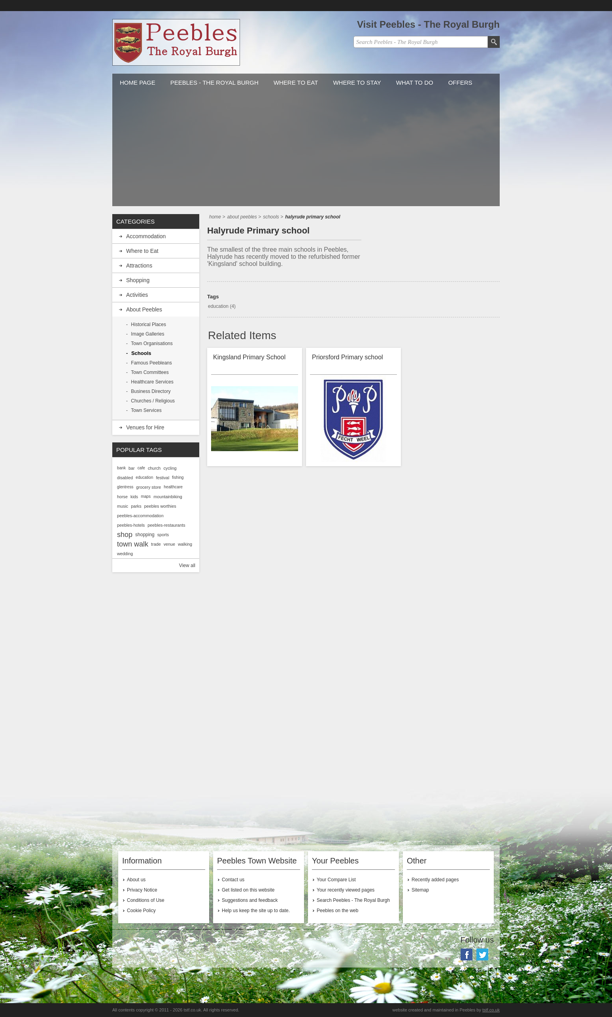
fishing (177, 477)
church (154, 468)
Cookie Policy (141, 910)
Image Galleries (147, 334)
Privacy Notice (142, 890)
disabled (125, 477)
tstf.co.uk (491, 1010)
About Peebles (144, 309)
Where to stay (357, 82)
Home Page (137, 82)
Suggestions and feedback (250, 900)
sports (163, 534)
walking (185, 544)
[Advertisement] (306, 150)
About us (136, 879)
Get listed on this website (248, 890)
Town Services (146, 410)
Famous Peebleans (151, 363)
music (122, 506)
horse (122, 496)
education (218, 306)
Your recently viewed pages (345, 890)
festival (162, 477)
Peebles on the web (337, 910)
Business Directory (150, 391)
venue (169, 544)
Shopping (137, 280)
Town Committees (149, 372)
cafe (141, 468)
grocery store (148, 487)
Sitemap (420, 890)
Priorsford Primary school (347, 357)
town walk (132, 544)
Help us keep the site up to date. (256, 910)
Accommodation (146, 236)
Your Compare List (336, 879)
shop (124, 535)
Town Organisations (151, 343)
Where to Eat (296, 82)
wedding (125, 553)
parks (136, 506)
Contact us (233, 879)
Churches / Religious (153, 401)
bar (131, 468)
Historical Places (148, 324)
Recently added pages (435, 879)
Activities (137, 295)
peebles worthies (160, 506)
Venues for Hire (145, 427)
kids (134, 496)
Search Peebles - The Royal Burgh (353, 900)
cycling (169, 468)
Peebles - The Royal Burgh (214, 82)
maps (146, 496)
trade (156, 544)
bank (121, 468)
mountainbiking (167, 496)
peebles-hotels (131, 525)
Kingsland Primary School (249, 357)
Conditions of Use (145, 900)
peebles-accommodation (140, 515)
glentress (125, 487)
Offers (460, 82)
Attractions (139, 265)
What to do (414, 82)
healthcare (173, 487)
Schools (141, 353)
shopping (145, 534)
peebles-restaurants (166, 525)
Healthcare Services (152, 382)
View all (187, 565)
